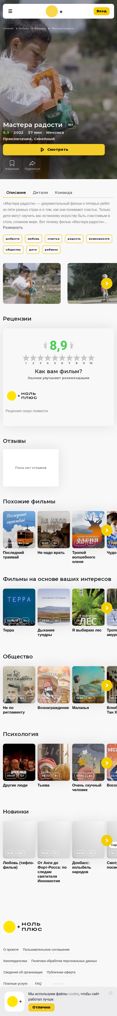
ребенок (51, 249)
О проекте (11, 949)
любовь (33, 238)
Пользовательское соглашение (46, 949)
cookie (73, 994)
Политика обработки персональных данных (64, 961)
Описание (16, 192)
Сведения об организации (23, 972)
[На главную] (54, 11)
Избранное (12, 169)
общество (13, 249)
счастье (54, 238)
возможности (99, 238)
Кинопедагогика (15, 961)
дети (33, 249)
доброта (12, 238)
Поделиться (32, 169)
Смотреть (57, 149)
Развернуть (13, 227)
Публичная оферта (61, 972)
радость (74, 238)
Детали (40, 192)
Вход (102, 11)
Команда (63, 192)
